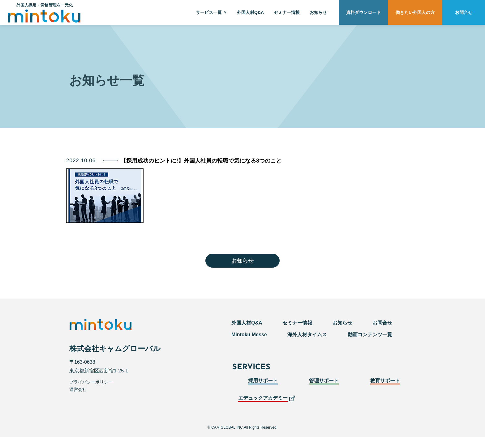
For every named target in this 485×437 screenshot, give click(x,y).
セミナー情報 (287, 12)
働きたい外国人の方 (415, 12)
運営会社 (78, 389)
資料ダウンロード (363, 12)
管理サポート (324, 380)
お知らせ (318, 12)
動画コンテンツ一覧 (370, 334)
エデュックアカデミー (263, 398)
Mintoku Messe (249, 334)
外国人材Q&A (250, 12)
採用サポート (263, 380)
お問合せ (463, 12)
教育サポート (385, 380)
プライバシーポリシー (91, 382)
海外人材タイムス (307, 334)
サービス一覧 (209, 12)
